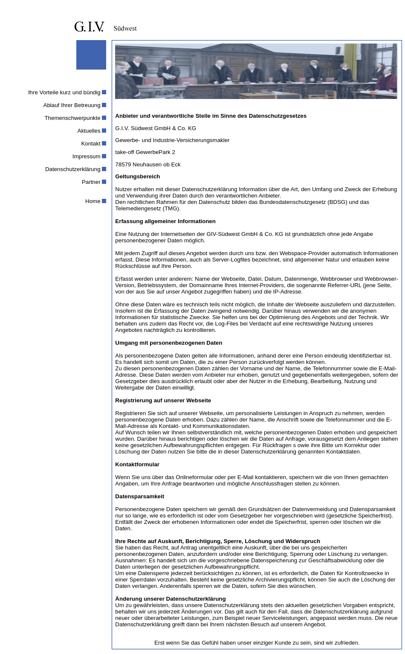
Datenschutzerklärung (73, 169)
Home (93, 201)
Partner (91, 182)
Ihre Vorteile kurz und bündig (64, 92)
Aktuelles (89, 131)
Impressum (86, 156)
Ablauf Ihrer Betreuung (72, 105)
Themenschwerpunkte (72, 118)
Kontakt (90, 143)
